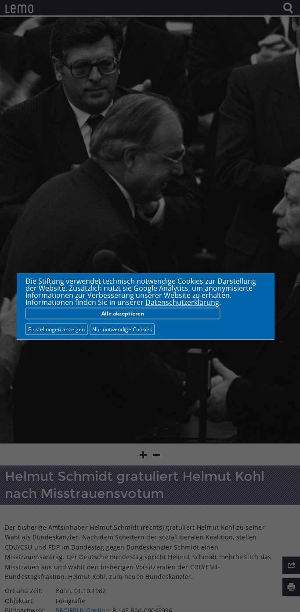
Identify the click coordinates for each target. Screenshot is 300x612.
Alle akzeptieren (122, 313)
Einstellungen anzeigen (56, 329)
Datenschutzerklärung (182, 302)
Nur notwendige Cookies (122, 329)
